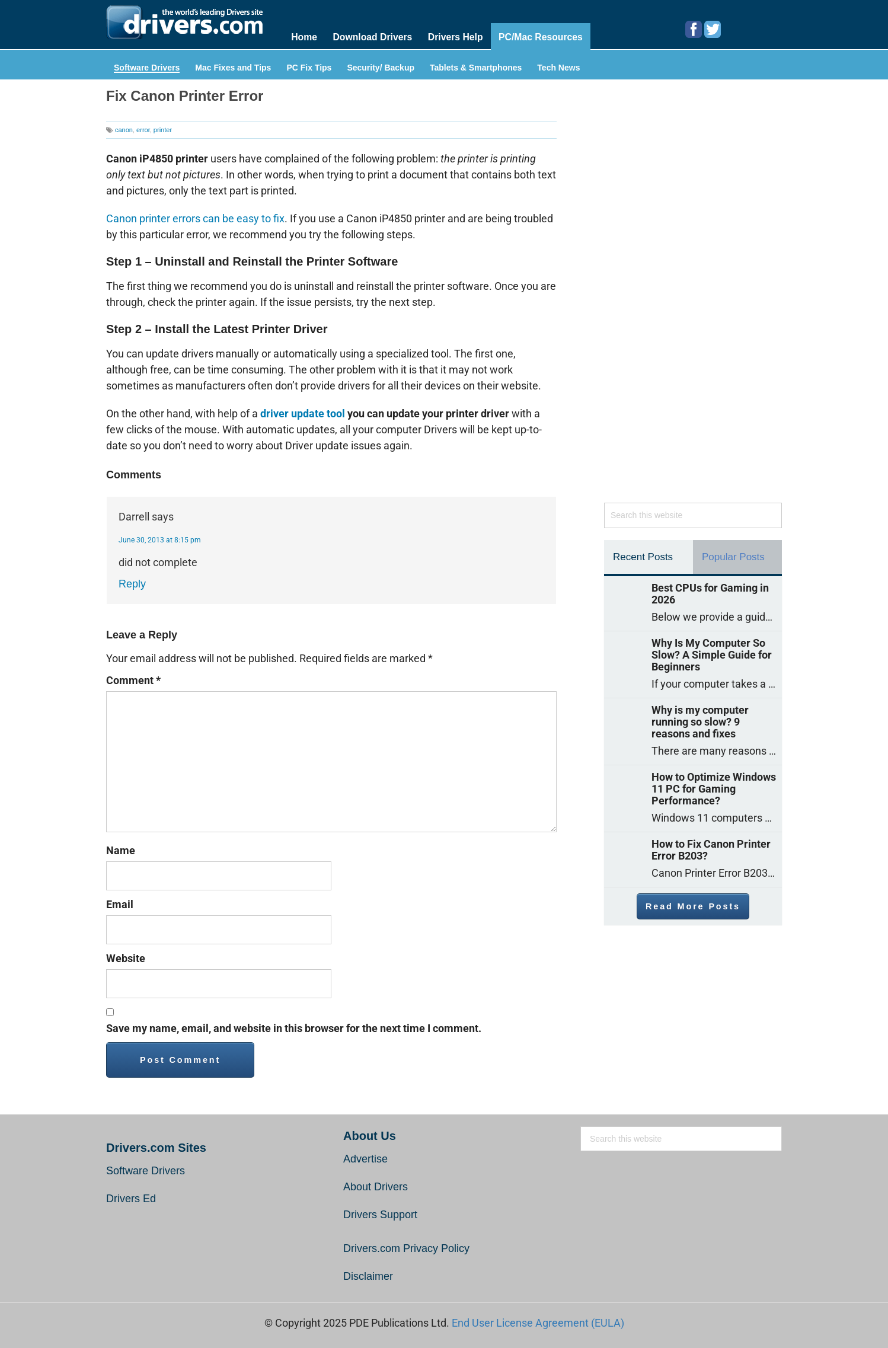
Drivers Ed (131, 1198)
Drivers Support (380, 1214)
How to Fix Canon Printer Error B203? (711, 849)
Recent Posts (643, 555)
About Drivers (375, 1186)
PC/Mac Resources (543, 36)
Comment (133, 679)
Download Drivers (373, 36)
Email (119, 903)
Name (120, 850)
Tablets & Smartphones (476, 66)
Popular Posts (733, 555)
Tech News (558, 66)
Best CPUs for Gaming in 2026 (710, 593)
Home (304, 36)
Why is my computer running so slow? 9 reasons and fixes (700, 721)
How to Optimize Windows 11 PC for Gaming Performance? (713, 788)
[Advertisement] (693, 296)
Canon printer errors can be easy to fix (195, 218)
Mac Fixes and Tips (233, 66)
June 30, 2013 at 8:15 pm (160, 539)
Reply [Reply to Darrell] (132, 583)
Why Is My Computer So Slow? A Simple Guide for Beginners (711, 654)
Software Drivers (147, 66)
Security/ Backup (380, 66)
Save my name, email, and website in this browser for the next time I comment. (293, 1027)
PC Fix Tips (308, 66)
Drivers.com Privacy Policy (406, 1248)
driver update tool (302, 413)
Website (125, 957)
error (143, 128)
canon (124, 128)
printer (163, 128)
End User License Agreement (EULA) (538, 1322)
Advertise (365, 1158)
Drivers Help (456, 36)
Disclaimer (368, 1276)
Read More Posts (693, 905)
